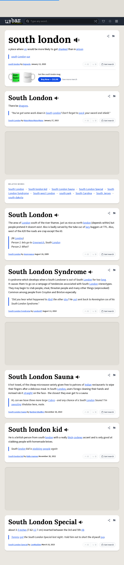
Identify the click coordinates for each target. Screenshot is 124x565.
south (14, 57)
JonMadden (36, 544)
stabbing (37, 449)
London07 (37, 311)
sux (28, 57)
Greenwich (38, 242)
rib (82, 530)
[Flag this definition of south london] (113, 36)
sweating (16, 404)
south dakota (15, 197)
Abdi (50, 299)
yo (25, 49)
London (22, 57)
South (49, 113)
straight (28, 393)
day (66, 299)
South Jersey (103, 193)
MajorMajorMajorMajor (33, 120)
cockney (78, 437)
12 (34, 530)
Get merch (107, 64)
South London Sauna (63, 189)
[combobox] (61, 21)
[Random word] (95, 21)
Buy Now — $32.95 (49, 79)
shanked (63, 49)
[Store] (103, 21)
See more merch (69, 79)
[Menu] (116, 21)
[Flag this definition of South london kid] (114, 427)
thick (70, 437)
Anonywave (29, 254)
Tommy (15, 537)
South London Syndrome (19, 311)
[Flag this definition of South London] (114, 96)
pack (81, 113)
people (46, 449)
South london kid (37, 189)
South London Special (91, 189)
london (87, 223)
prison (79, 49)
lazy (88, 227)
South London (14, 120)
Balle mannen (32, 456)
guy (102, 537)
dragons (23, 106)
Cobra (51, 400)
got (75, 299)
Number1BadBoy (37, 412)
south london (14, 64)
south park (65, 193)
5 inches (22, 530)
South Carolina (84, 193)
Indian (88, 385)
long (103, 280)
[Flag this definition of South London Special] (114, 520)
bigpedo (27, 64)
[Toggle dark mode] (110, 21)
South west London (44, 193)
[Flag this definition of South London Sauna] (114, 375)
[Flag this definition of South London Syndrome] (114, 270)
